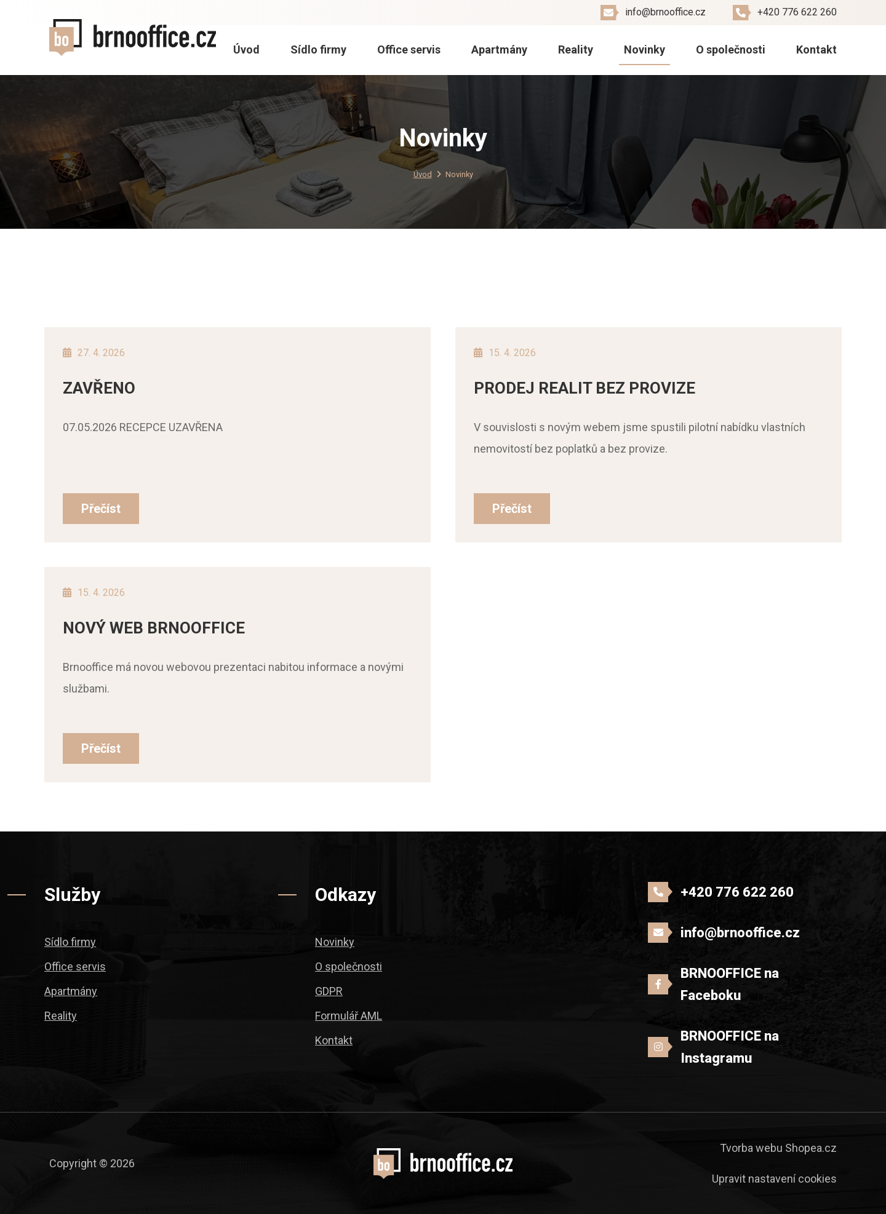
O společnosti (730, 49)
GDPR (329, 991)
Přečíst (101, 508)
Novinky (644, 49)
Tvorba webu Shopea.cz (778, 1147)
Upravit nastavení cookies (774, 1178)
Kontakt (816, 49)
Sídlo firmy (318, 49)
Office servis (409, 49)
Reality (575, 49)
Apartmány (499, 49)
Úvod (246, 49)
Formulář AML (348, 1015)
